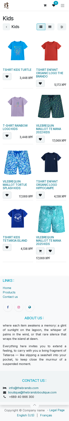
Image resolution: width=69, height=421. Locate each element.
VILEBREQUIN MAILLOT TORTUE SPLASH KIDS (15, 185)
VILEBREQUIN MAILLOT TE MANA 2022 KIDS (48, 129)
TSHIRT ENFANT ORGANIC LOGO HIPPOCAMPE (47, 185)
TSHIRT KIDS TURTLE (17, 69)
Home (7, 288)
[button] (7, 76)
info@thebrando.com (23, 388)
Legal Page (57, 410)
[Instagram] (18, 307)
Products (9, 292)
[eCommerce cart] (45, 5)
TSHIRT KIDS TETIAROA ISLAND (15, 239)
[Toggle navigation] (62, 5)
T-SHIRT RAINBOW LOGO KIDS (15, 127)
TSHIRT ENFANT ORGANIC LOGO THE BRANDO (49, 73)
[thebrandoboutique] (29, 307)
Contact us (10, 297)
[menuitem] (25, 415)
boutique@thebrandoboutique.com (32, 392)
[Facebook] (7, 307)
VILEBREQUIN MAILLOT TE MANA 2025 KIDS (48, 241)
